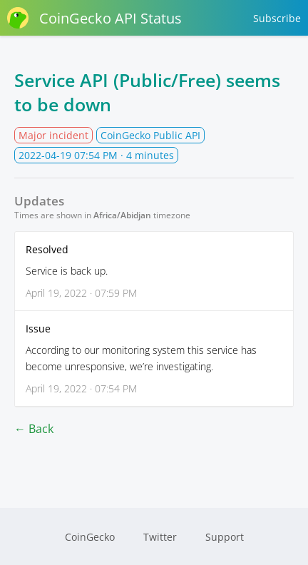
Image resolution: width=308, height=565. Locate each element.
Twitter (160, 537)
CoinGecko (90, 537)
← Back (33, 429)
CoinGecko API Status (94, 18)
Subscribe (277, 18)
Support (224, 537)
